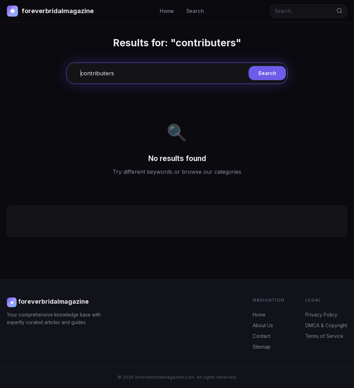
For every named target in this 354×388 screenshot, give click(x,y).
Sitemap (261, 347)
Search (195, 11)
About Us (263, 325)
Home (167, 11)
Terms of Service (324, 336)
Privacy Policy (321, 315)
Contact (261, 336)
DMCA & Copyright (326, 325)
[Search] (301, 11)
